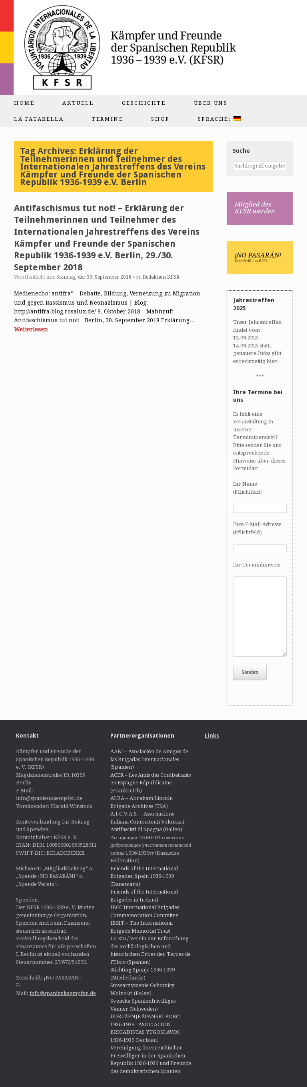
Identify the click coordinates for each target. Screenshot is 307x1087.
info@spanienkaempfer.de (63, 993)
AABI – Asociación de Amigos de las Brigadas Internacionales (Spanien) (149, 759)
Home (24, 103)
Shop (160, 119)
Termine (107, 119)
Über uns (211, 103)
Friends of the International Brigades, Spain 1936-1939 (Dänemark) (144, 876)
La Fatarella (39, 119)
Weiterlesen (31, 329)
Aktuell (78, 103)
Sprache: (219, 119)
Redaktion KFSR (161, 277)
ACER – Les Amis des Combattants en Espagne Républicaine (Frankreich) (150, 783)
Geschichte (144, 103)
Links (212, 735)
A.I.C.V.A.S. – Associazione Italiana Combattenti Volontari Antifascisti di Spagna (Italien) (147, 821)
